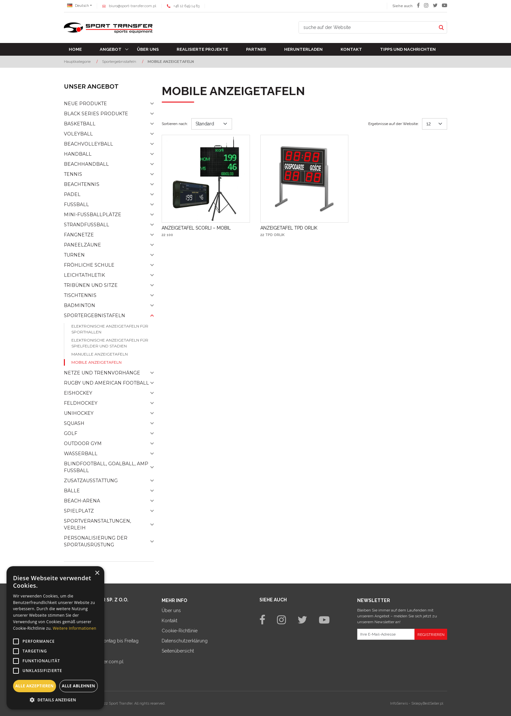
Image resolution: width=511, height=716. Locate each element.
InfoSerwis (399, 703)
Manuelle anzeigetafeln (99, 354)
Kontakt (351, 49)
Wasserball (80, 453)
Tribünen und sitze (91, 285)
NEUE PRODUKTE (85, 103)
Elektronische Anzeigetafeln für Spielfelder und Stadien (109, 343)
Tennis (73, 174)
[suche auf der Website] (367, 27)
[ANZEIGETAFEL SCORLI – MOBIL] (196, 228)
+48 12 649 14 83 (186, 6)
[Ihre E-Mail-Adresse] (386, 634)
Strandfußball (86, 225)
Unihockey (79, 413)
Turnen (74, 255)
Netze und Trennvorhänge (102, 373)
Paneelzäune (82, 245)
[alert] (55, 637)
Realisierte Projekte (202, 49)
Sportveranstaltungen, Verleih (97, 524)
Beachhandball (86, 164)
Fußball (76, 204)
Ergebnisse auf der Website (393, 123)
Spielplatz (79, 511)
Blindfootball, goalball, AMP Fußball (106, 467)
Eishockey (78, 393)
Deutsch (78, 6)
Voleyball (78, 134)
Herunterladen (303, 49)
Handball (78, 154)
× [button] (97, 573)
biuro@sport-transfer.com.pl (132, 6)
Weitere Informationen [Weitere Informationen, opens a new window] (74, 628)
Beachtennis (81, 184)
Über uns (148, 49)
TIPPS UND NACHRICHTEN (408, 49)
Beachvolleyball (88, 144)
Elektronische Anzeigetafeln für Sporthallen (109, 329)
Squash (74, 423)
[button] (55, 699)
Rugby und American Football (106, 383)
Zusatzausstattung (91, 481)
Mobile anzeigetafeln (96, 362)
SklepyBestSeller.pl (427, 703)
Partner (256, 49)
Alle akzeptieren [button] (34, 686)
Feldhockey (80, 403)
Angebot (111, 49)
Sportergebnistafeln (94, 315)
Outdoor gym (83, 443)
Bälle (72, 491)
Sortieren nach (175, 123)
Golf (70, 433)
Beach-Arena (82, 501)
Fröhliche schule (89, 265)
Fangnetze (79, 235)
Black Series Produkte (96, 114)
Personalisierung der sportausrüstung (95, 541)
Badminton (79, 305)
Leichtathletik (84, 275)
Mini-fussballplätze (92, 215)
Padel (72, 194)
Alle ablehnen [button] (78, 686)
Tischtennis (80, 295)
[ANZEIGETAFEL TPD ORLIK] (288, 228)
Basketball (79, 124)
